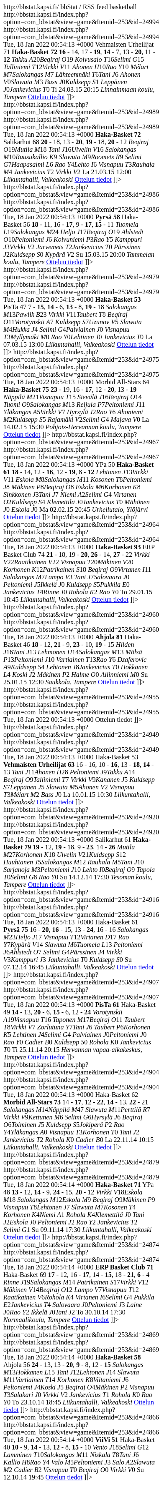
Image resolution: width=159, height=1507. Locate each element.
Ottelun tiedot (46, 96)
